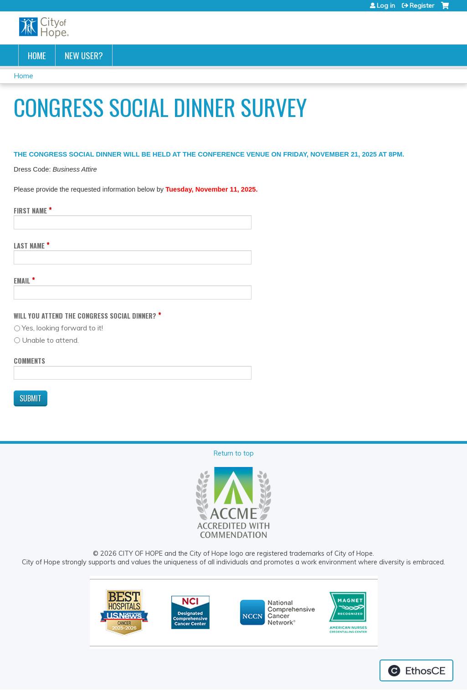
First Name (30, 210)
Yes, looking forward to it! (62, 327)
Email (22, 280)
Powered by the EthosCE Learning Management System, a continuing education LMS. (416, 670)
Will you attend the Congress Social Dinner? (85, 315)
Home (37, 55)
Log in (386, 5)
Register (422, 5)
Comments (29, 360)
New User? (84, 55)
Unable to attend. (50, 340)
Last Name (29, 245)
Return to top (234, 453)
